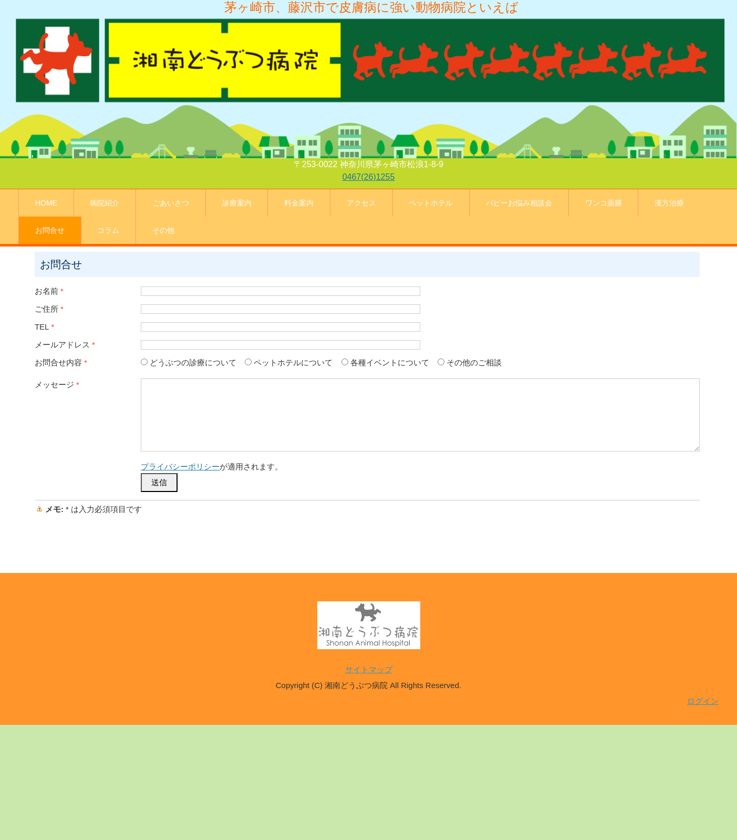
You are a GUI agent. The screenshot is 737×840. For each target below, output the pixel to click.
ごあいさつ (170, 203)
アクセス (361, 203)
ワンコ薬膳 (603, 203)
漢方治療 (669, 203)
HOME (46, 203)
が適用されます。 (212, 466)
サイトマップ (368, 669)
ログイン (703, 700)
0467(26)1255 (368, 176)
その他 (163, 230)
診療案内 (237, 203)
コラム (108, 230)
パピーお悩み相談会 (519, 203)
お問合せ (50, 230)
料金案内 (299, 203)
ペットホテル (431, 203)
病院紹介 (104, 203)
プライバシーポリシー (180, 466)
